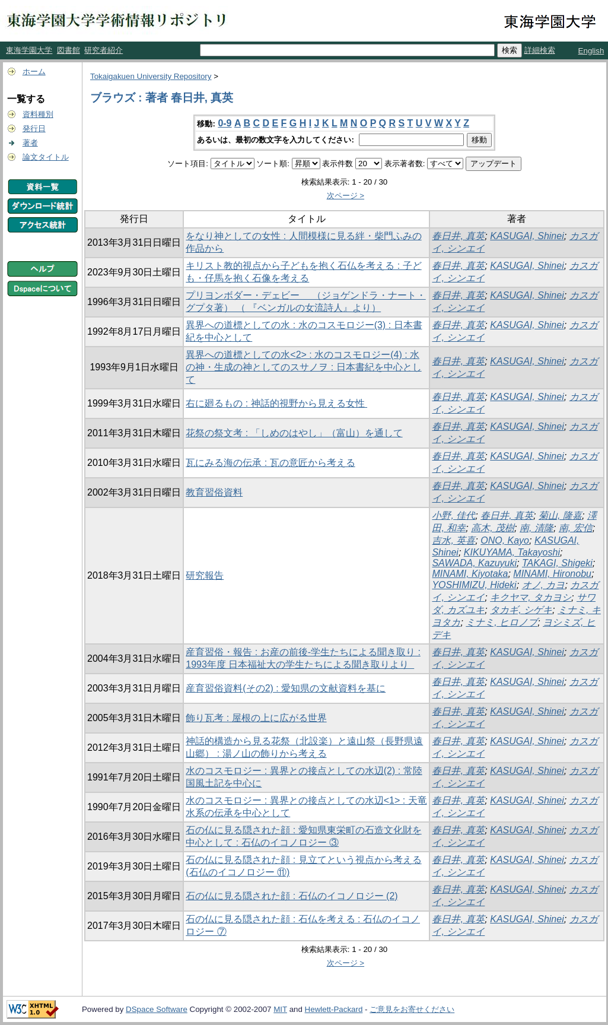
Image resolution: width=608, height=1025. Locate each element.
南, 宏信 (576, 528)
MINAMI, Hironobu (552, 574)
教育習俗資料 (214, 492)
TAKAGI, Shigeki (557, 563)
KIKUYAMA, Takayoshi (512, 552)
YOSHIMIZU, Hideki (474, 585)
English (591, 50)
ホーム (34, 71)
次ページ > (346, 195)
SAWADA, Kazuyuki (474, 563)
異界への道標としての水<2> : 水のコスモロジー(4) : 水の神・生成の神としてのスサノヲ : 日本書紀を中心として (303, 367)
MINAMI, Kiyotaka (470, 574)
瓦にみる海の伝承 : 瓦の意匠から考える (270, 463)
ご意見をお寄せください (412, 1009)
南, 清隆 (536, 528)
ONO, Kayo (504, 540)
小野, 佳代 (453, 515)
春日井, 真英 (458, 236)
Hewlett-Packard (334, 1009)
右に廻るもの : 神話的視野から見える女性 (276, 403)
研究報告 (205, 575)
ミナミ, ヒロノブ (501, 622)
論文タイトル (46, 157)
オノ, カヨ (543, 585)
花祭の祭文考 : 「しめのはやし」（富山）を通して (294, 433)
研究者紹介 (103, 50)
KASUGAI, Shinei (527, 236)
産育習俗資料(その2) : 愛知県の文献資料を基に (286, 688)
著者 (30, 142)
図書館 (68, 50)
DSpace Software (156, 1009)
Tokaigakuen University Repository (150, 76)
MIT (280, 1009)
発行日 (34, 128)
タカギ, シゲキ (521, 610)
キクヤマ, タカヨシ (530, 597)
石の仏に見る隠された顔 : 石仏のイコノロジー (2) (291, 896)
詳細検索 (539, 50)
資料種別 (38, 114)
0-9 (224, 123)
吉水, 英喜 (453, 540)
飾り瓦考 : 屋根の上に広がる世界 (256, 718)
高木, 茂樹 (492, 528)
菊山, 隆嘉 (560, 515)
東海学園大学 (29, 50)
